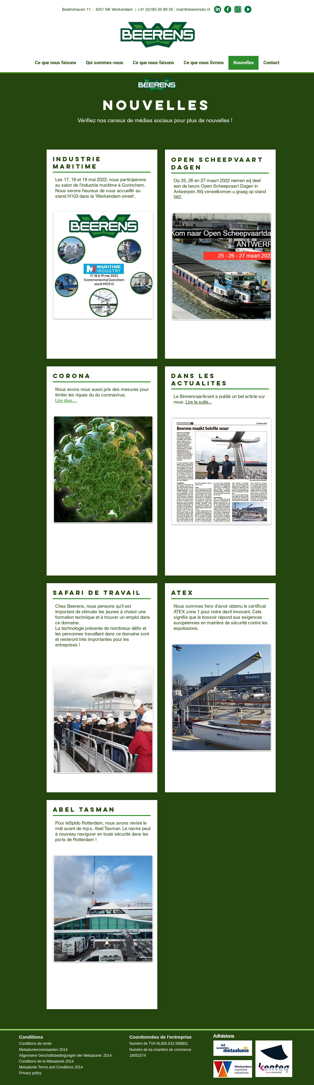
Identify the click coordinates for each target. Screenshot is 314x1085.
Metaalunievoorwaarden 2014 (43, 1050)
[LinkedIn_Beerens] (217, 9)
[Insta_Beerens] (237, 9)
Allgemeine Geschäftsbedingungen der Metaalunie (60, 1055)
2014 (107, 1055)
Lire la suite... (199, 401)
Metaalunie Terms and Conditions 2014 (51, 1067)
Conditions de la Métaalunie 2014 (46, 1061)
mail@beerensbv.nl (193, 9)
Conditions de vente (35, 1043)
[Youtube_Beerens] (247, 9)
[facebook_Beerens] (227, 9)
